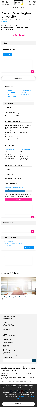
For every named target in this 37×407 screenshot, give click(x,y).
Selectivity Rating (26, 94)
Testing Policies (11, 96)
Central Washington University (12, 243)
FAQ (4, 319)
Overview (10, 90)
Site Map (13, 370)
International (6, 344)
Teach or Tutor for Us (9, 341)
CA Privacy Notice (17, 367)
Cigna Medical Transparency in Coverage (10, 354)
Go (33, 360)
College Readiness (8, 342)
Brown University (8, 241)
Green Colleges (8, 227)
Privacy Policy (23, 396)
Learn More (18, 199)
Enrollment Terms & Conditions (11, 350)
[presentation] (1, 299)
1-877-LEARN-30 (7, 318)
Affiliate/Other (7, 346)
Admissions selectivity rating (14, 187)
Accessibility (6, 352)
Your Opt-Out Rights (28, 368)
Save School (32, 71)
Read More (29, 247)
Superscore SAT (25, 149)
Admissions (18, 78)
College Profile (18, 7)
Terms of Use (5, 370)
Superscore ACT (10, 149)
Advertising (6, 345)
